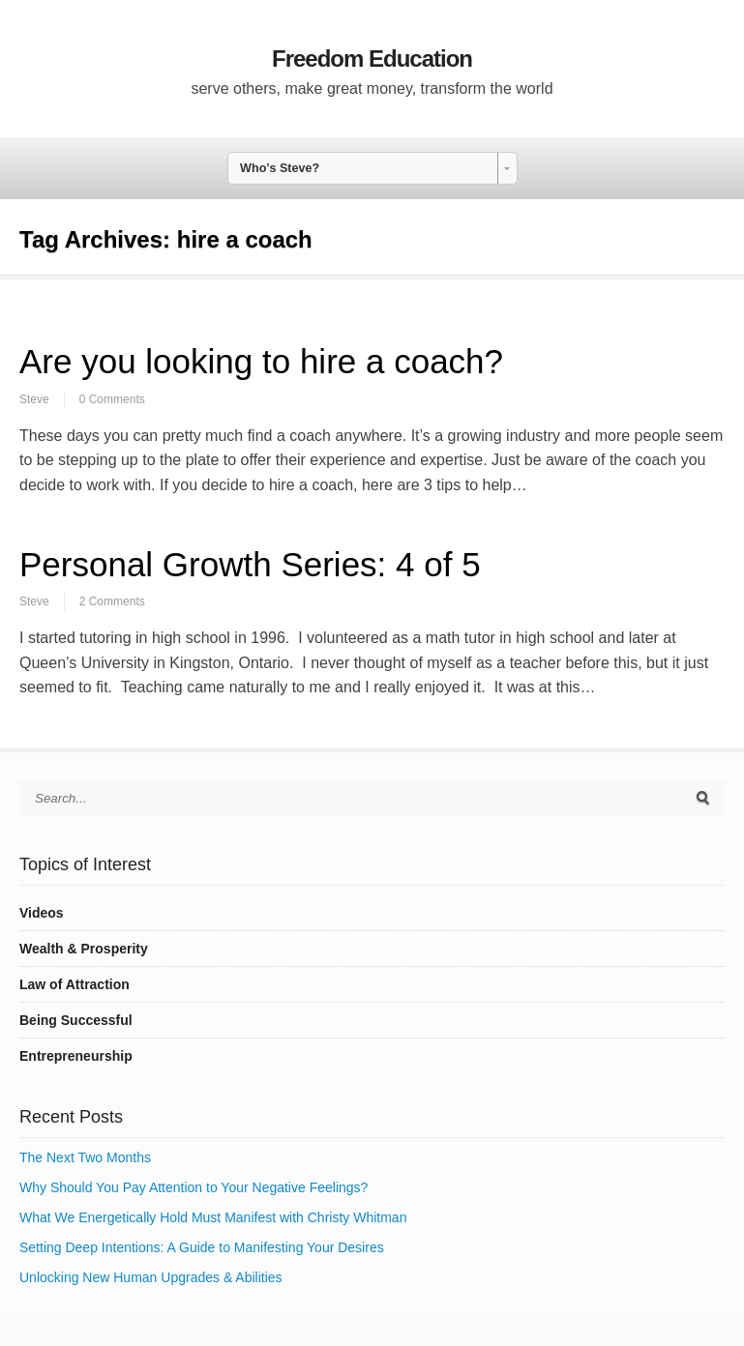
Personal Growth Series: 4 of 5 (250, 564)
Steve (34, 399)
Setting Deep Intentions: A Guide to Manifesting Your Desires (201, 1247)
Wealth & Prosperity (83, 948)
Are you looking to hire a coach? (261, 361)
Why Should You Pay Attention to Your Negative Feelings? (193, 1187)
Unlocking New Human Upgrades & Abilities (151, 1277)
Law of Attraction (74, 984)
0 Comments (112, 399)
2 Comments (112, 601)
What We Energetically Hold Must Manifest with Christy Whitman (212, 1217)
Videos (41, 913)
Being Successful (76, 1020)
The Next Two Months (85, 1157)
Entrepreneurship (76, 1056)
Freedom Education (372, 58)
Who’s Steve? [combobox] (279, 168)
